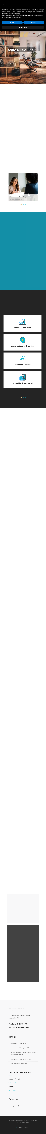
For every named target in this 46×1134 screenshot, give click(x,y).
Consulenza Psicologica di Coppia (22, 1048)
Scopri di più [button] (23, 27)
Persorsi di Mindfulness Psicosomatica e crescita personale (24, 1053)
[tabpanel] (23, 187)
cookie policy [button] (16, 13)
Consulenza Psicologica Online (21, 1059)
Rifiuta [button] (12, 22)
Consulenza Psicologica (19, 197)
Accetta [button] (33, 22)
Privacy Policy (23, 1128)
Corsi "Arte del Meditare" (19, 1064)
